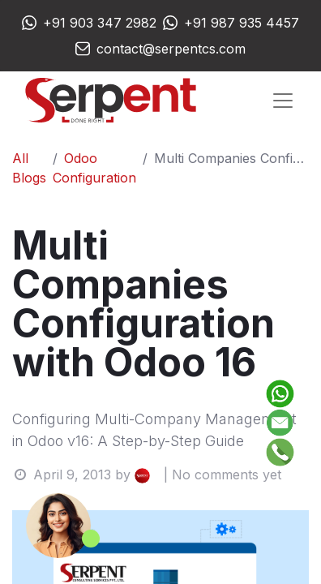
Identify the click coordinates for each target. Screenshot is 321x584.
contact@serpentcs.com (171, 49)
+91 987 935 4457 (241, 23)
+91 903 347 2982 (99, 23)
